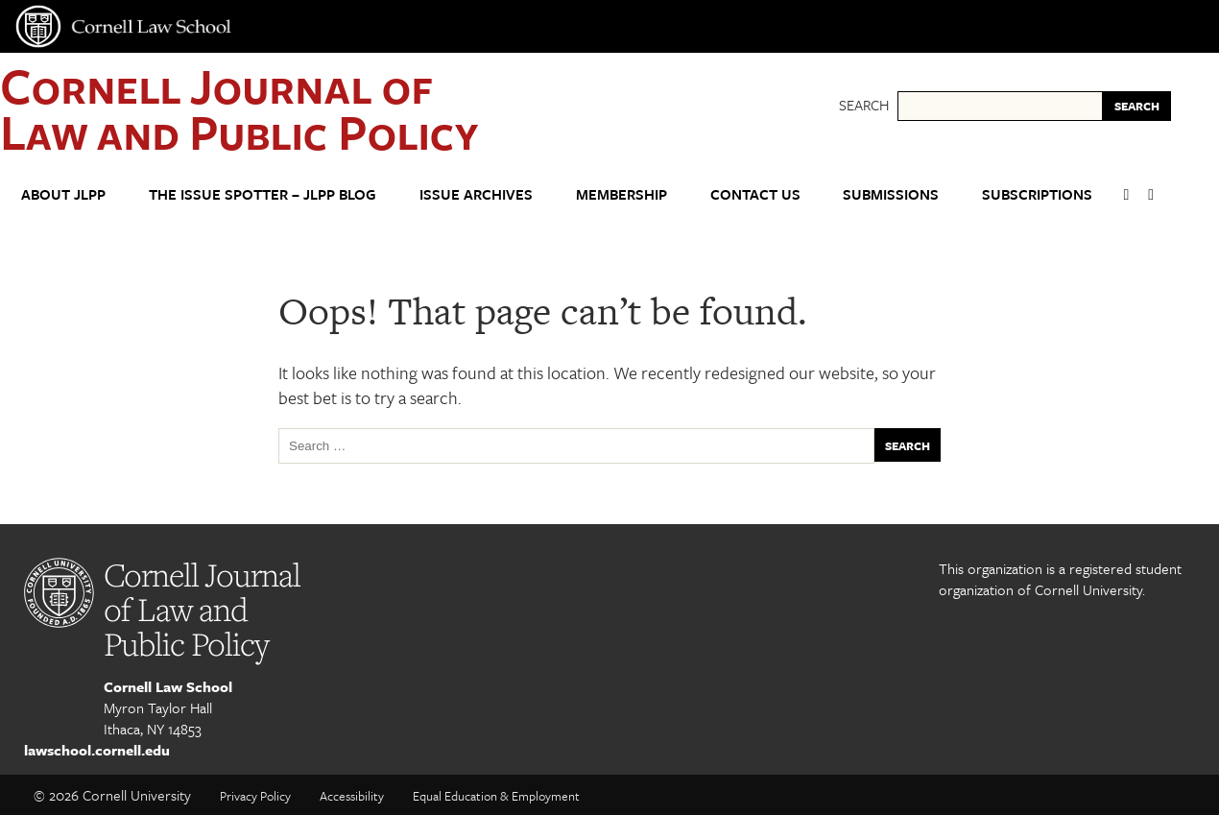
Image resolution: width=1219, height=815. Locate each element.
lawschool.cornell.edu (97, 749)
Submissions (891, 193)
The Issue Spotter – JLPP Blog (262, 193)
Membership (621, 193)
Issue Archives (476, 193)
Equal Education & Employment (496, 795)
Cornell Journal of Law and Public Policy (239, 108)
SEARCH (1136, 105)
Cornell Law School (168, 686)
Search (864, 104)
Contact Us (755, 193)
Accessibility (352, 795)
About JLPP (63, 193)
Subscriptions (1037, 193)
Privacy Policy (255, 795)
